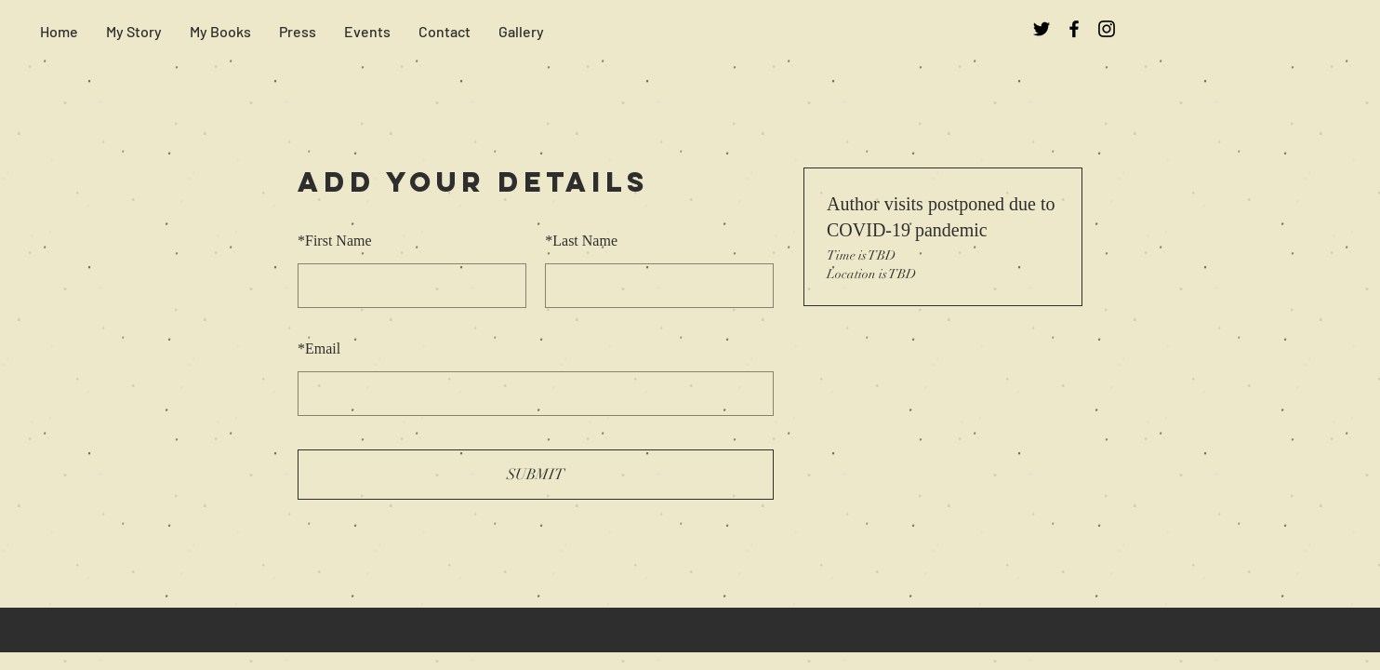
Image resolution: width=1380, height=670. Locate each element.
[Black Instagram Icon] (1106, 29)
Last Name (581, 240)
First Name (335, 240)
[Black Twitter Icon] (1041, 29)
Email (319, 348)
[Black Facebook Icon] (1074, 29)
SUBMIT (535, 474)
